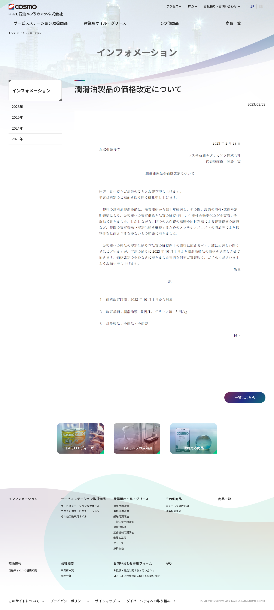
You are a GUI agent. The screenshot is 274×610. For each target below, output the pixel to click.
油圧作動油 (119, 527)
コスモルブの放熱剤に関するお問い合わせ (136, 577)
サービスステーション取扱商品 (41, 23)
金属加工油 (119, 537)
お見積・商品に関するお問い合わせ (134, 570)
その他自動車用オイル (74, 516)
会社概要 (67, 563)
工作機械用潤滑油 (123, 532)
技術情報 (15, 563)
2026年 (17, 106)
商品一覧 (233, 23)
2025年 (17, 117)
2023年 (17, 138)
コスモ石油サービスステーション (80, 511)
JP (252, 6)
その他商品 (169, 23)
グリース (118, 543)
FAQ (191, 6)
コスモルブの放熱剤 (177, 506)
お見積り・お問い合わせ (220, 6)
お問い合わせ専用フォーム (132, 563)
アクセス (172, 6)
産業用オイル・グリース (105, 23)
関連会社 (66, 575)
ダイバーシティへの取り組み (148, 600)
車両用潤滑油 (121, 506)
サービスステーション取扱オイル (80, 506)
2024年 (17, 128)
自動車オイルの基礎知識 (23, 570)
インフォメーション (31, 90)
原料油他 (118, 548)
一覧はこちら (245, 397)
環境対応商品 (173, 511)
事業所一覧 (67, 570)
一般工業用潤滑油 (123, 521)
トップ (12, 32)
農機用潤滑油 (121, 511)
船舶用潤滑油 (121, 516)
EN (261, 6)
